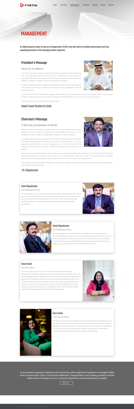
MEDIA (103, 5)
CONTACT (111, 5)
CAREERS (95, 5)
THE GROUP (63, 5)
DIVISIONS (85, 5)
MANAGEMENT (74, 5)
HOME (55, 5)
